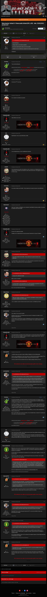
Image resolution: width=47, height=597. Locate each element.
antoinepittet (6, 311)
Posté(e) (16, 37)
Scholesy (6, 61)
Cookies (34, 593)
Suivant (24, 33)
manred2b (6, 95)
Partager (35, 28)
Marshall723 (6, 351)
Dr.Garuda (6, 185)
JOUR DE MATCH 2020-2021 (18, 29)
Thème (13, 593)
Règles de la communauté (23, 19)
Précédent (6, 33)
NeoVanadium (24, 40)
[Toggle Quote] (13, 40)
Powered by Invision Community (23, 595)
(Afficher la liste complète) (40, 572)
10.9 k (6, 320)
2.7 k (6, 124)
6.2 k (6, 361)
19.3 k (6, 406)
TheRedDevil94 (6, 115)
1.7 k (6, 176)
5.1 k (6, 214)
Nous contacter (29, 593)
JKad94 (6, 166)
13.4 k (6, 455)
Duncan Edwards (6, 445)
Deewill (23, 459)
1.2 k (6, 104)
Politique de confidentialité (20, 593)
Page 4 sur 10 (32, 33)
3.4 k (6, 142)
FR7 (6, 133)
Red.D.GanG (6, 204)
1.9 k (6, 195)
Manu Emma (6, 292)
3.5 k (6, 46)
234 (6, 301)
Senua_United (6, 37)
